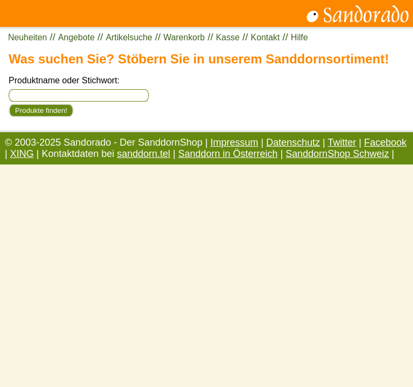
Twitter (341, 142)
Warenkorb (184, 37)
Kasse (228, 37)
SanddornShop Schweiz (337, 153)
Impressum (234, 142)
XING (22, 153)
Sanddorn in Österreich (227, 153)
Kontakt (265, 37)
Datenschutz (293, 142)
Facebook (385, 142)
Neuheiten (27, 37)
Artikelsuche (129, 37)
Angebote (76, 37)
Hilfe (299, 37)
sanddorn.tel (143, 153)
